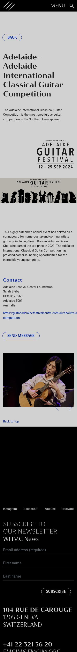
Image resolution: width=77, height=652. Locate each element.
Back (12, 37)
